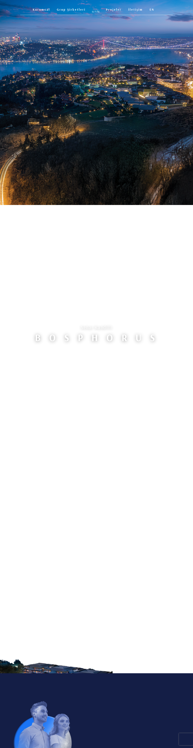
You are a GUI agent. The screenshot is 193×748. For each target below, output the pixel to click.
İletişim (135, 9)
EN (152, 9)
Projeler (114, 9)
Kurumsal (41, 9)
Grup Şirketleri (71, 9)
